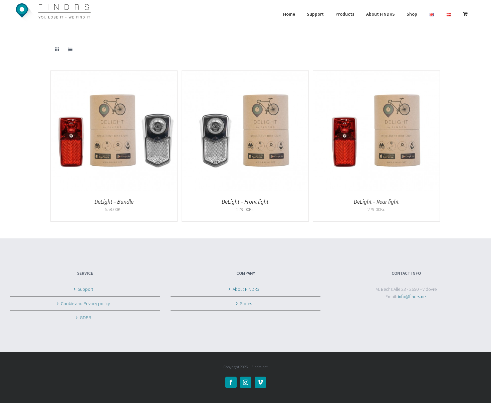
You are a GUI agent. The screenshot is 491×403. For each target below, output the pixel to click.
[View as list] (70, 49)
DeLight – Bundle (114, 201)
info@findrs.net (412, 296)
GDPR (85, 318)
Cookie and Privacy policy (85, 303)
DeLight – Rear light (376, 201)
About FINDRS (246, 289)
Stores (246, 303)
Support (85, 289)
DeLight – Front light (245, 201)
